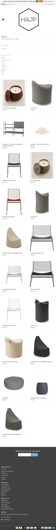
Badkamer (3, 71)
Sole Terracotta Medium (9, 108)
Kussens (3, 63)
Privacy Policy (4, 475)
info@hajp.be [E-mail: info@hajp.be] (6, 519)
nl (2, 4)
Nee (41, 1)
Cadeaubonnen (5, 487)
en (4, 4)
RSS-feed (3, 495)
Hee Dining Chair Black (9, 180)
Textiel (3, 61)
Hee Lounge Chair (35, 289)
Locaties (3, 479)
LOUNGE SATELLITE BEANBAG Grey (12, 434)
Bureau (2, 74)
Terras (17, 39)
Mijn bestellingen (5, 502)
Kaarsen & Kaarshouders (6, 60)
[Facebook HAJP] (25, 459)
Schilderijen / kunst (5, 66)
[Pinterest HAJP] (28, 459)
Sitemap (3, 477)
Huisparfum (4, 67)
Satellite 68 (34, 216)
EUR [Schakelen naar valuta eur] (9, 4)
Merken (3, 493)
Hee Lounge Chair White (9, 289)
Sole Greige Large (35, 180)
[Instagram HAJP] (31, 459)
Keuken (2, 57)
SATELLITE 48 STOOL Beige (10, 361)
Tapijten (3, 64)
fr (6, 4)
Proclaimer (4, 473)
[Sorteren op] (28, 45)
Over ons (3, 469)
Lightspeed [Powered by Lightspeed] (20, 525)
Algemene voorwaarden (7, 471)
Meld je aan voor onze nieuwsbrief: (28, 451)
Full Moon (5, 398)
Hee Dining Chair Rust (9, 216)
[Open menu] (3, 19)
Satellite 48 (34, 108)
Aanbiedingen (4, 491)
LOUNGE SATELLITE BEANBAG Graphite (41, 361)
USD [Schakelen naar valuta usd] (14, 4)
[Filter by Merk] (28, 48)
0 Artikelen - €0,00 (50, 4)
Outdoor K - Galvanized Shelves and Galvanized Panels (13, 145)
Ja (37, 1)
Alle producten (5, 485)
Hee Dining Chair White (9, 325)
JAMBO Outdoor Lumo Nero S (39, 398)
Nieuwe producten (6, 489)
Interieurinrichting (10, 39)
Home (2, 39)
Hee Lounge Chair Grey (37, 253)
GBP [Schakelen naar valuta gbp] (11, 4)
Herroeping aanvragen (7, 509)
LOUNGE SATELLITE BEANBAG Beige (12, 253)
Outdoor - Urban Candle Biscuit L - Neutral (40, 145)
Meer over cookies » (48, 1)
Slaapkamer (3, 69)
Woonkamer (3, 58)
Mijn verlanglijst (5, 507)
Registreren (4, 500)
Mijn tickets (4, 504)
